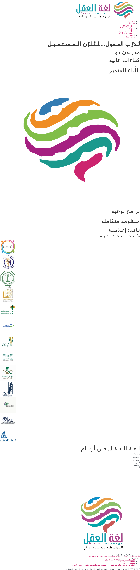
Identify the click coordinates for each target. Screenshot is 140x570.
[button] (67, 23)
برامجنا (132, 28)
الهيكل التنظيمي (126, 27)
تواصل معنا (130, 37)
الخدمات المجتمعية (125, 33)
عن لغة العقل (127, 25)
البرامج (129, 30)
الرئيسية (131, 21)
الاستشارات (130, 35)
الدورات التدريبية (125, 32)
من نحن (132, 23)
